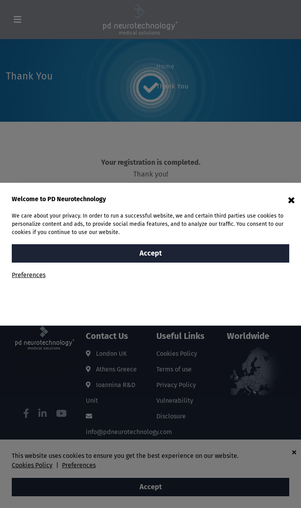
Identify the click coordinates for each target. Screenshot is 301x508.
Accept (151, 253)
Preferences (28, 275)
